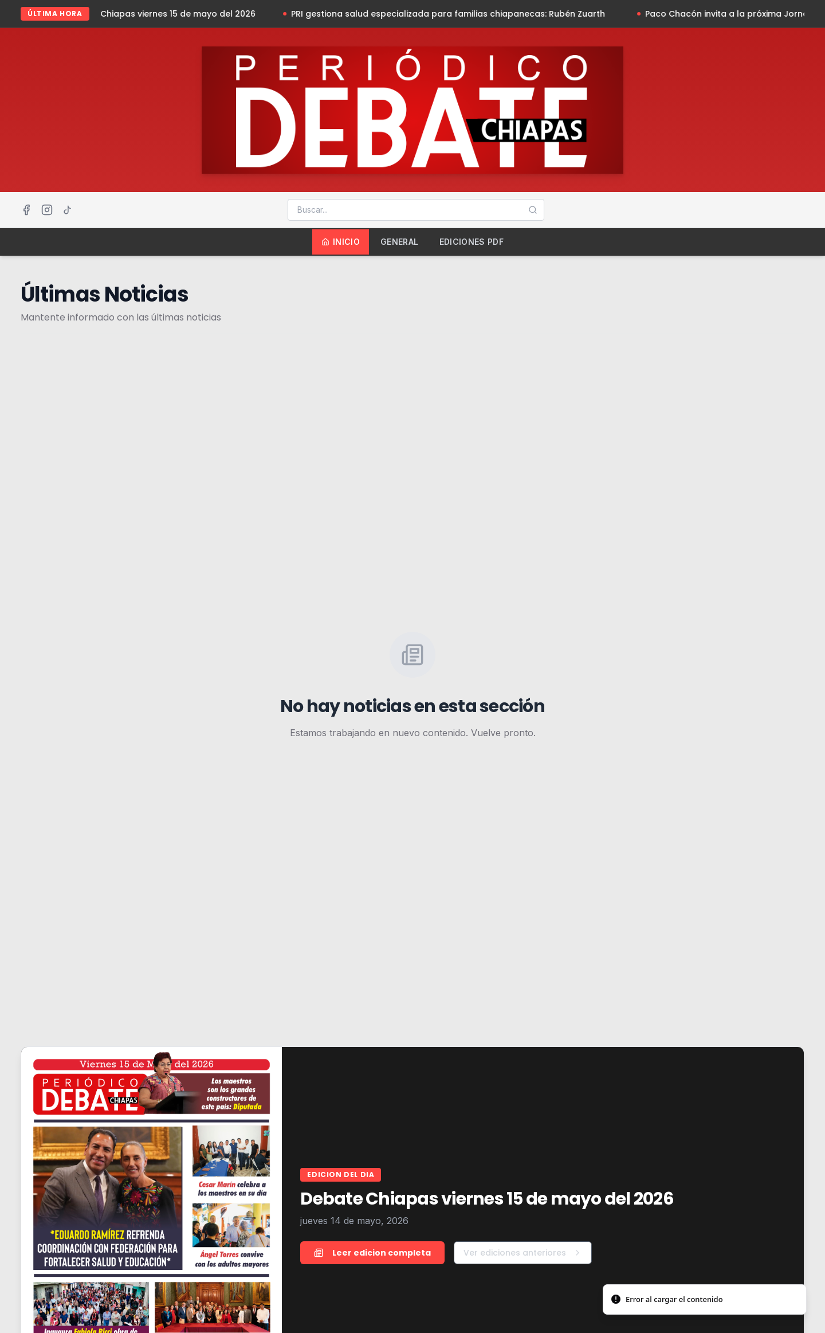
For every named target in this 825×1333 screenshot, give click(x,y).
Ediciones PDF (471, 242)
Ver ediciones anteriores (522, 1252)
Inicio (340, 242)
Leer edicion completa (372, 1252)
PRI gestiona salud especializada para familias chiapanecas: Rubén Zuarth (453, 13)
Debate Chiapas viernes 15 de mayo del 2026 (164, 13)
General (399, 242)
